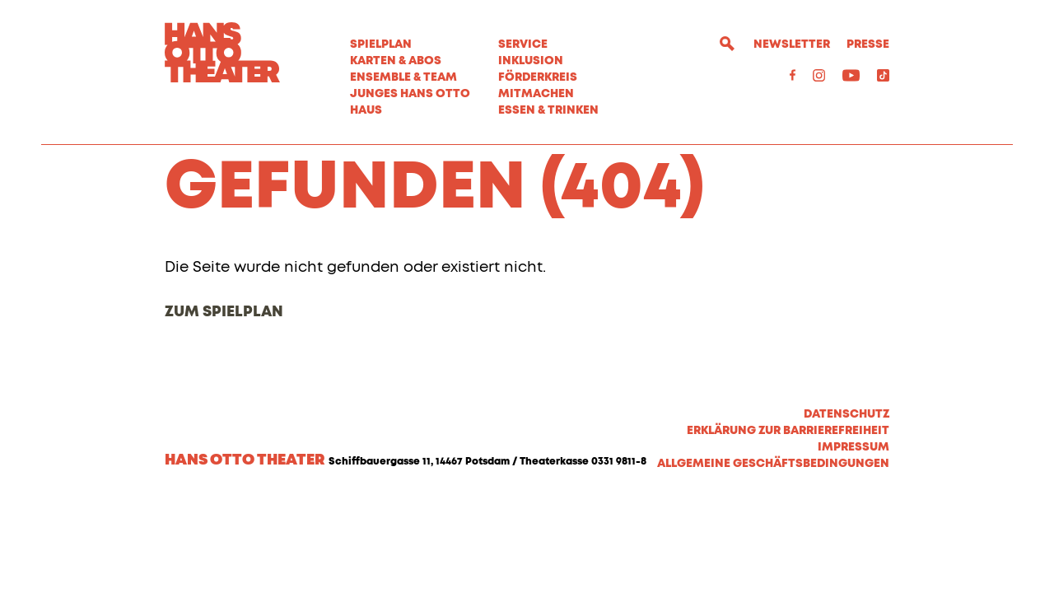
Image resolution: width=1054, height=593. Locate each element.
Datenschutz (846, 502)
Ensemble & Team (403, 77)
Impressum (853, 535)
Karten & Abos (395, 61)
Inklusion (530, 61)
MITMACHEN (536, 94)
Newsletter (791, 44)
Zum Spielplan (224, 400)
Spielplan (381, 44)
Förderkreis (537, 77)
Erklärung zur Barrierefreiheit (788, 519)
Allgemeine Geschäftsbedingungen (773, 552)
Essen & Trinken (548, 110)
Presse (867, 44)
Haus (366, 110)
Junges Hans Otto (410, 94)
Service (523, 44)
